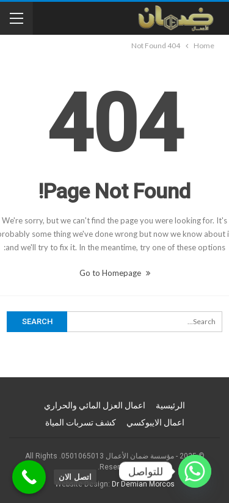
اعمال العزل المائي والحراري (94, 405)
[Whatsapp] (194, 471)
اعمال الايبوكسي (155, 422)
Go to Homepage (114, 273)
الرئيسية (170, 405)
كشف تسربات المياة (80, 422)
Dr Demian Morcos (143, 484)
